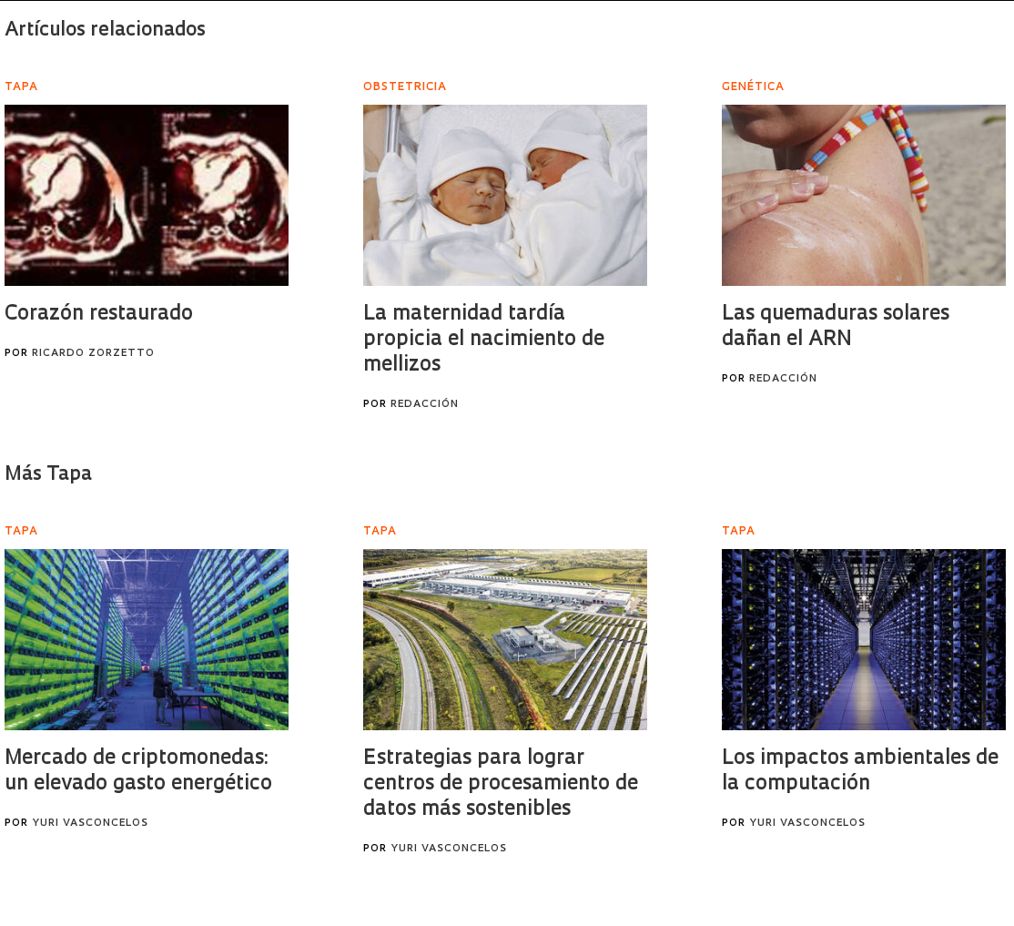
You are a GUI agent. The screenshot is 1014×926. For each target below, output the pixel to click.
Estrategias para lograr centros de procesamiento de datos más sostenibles (500, 784)
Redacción (424, 405)
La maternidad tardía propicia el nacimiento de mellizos (483, 340)
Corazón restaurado (99, 314)
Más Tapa (48, 474)
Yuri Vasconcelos (90, 824)
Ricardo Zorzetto (93, 354)
